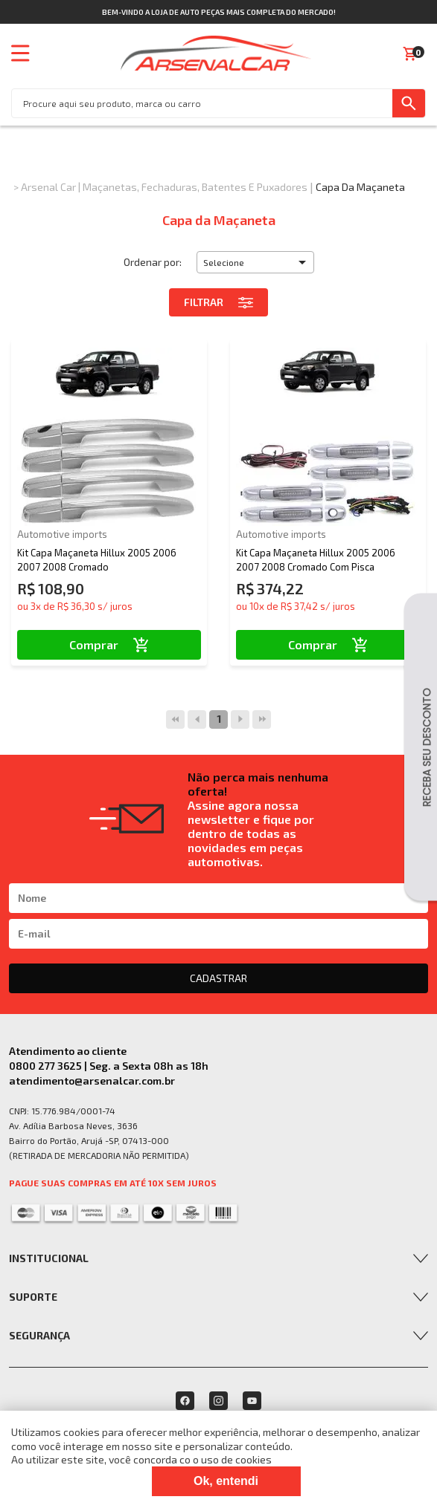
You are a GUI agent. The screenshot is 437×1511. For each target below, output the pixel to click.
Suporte (33, 1296)
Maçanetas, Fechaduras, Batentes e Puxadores (195, 187)
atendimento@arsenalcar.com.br (92, 1080)
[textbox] (202, 103)
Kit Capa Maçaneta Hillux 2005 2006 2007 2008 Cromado (96, 559)
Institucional (49, 1258)
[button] (255, 262)
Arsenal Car (48, 187)
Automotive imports (62, 534)
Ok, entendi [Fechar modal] (226, 1481)
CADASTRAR (218, 978)
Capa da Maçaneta (360, 187)
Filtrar (218, 302)
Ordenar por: (153, 262)
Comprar (109, 644)
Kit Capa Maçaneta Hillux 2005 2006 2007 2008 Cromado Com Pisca (315, 559)
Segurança (39, 1335)
